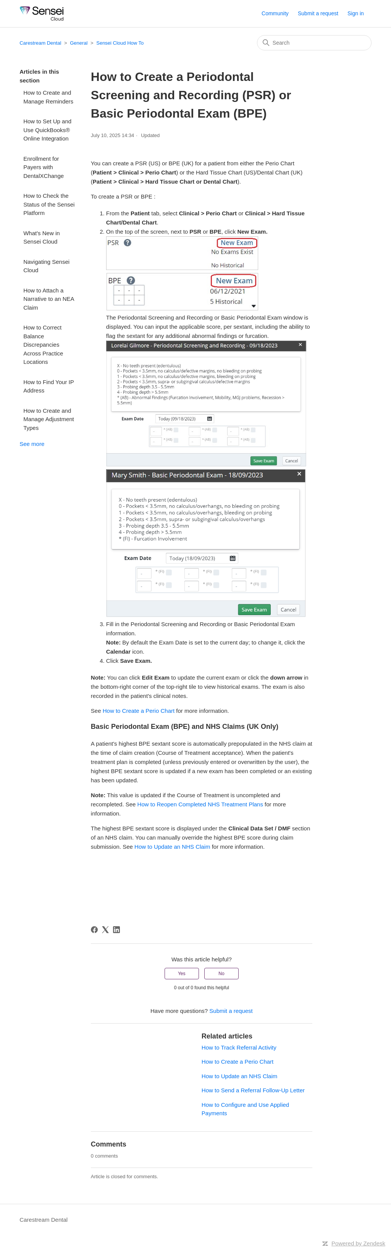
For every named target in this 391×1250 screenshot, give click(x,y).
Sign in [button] (355, 13)
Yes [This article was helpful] (182, 973)
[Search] (314, 42)
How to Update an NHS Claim (171, 846)
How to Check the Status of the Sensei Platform (48, 204)
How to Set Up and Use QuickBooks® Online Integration (47, 130)
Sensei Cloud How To (120, 43)
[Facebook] (94, 929)
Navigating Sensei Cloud (46, 266)
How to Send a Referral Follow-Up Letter (253, 1090)
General (78, 43)
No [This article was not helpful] (221, 973)
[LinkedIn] (116, 929)
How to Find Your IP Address (48, 386)
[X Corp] (105, 929)
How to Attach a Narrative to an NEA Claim (48, 299)
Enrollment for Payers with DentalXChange (43, 167)
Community (275, 13)
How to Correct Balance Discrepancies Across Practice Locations (43, 344)
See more (31, 444)
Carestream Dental (40, 43)
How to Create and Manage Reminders (48, 97)
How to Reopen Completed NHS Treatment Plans (200, 804)
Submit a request (318, 13)
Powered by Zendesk (358, 1243)
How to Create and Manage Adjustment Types (48, 419)
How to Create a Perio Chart (138, 710)
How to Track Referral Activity (239, 1047)
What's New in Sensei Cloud (41, 237)
